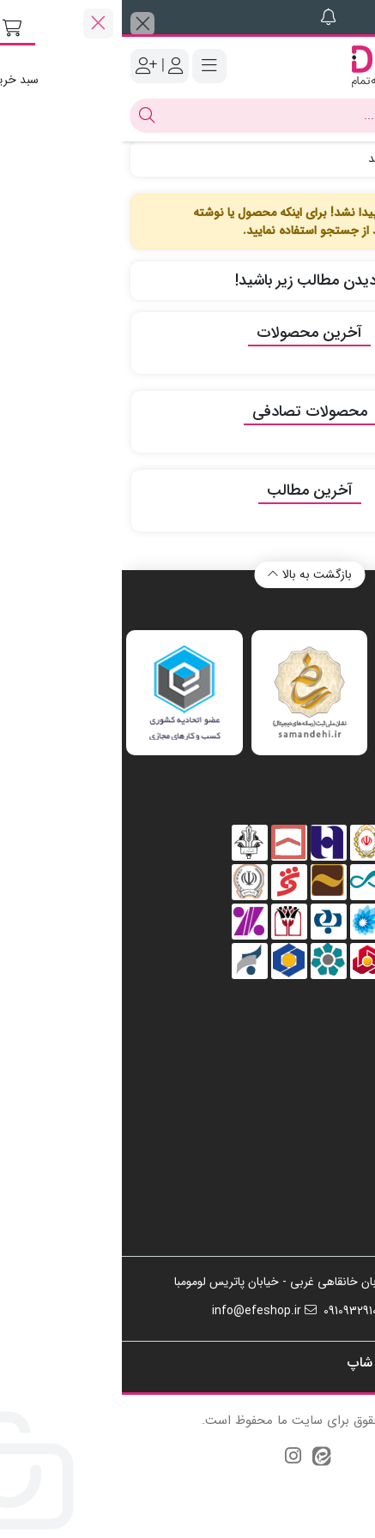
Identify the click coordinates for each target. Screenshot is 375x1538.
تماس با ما (321, 1110)
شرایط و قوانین (309, 1216)
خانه (347, 158)
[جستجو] (204, 116)
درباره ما (326, 1136)
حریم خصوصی (310, 1163)
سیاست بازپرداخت (301, 1190)
